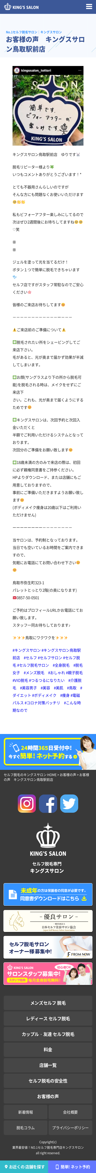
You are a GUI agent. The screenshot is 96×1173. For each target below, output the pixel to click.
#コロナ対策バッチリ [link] (42, 702)
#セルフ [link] (30, 657)
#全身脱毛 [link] (61, 665)
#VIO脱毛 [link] (20, 680)
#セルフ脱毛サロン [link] (33, 665)
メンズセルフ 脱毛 (48, 1003)
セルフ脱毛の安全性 (48, 1081)
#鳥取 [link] (71, 687)
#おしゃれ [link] (56, 672)
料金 (48, 1049)
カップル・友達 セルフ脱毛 (48, 1034)
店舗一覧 (47, 1065)
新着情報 (25, 1112)
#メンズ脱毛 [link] (34, 672)
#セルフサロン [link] (50, 657)
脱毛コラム (25, 1127)
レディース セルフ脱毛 (48, 1018)
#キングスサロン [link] (27, 650)
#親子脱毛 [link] (74, 672)
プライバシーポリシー (70, 1127)
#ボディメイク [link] (44, 695)
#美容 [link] (45, 687)
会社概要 (70, 1112)
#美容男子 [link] (28, 687)
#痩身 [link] (65, 695)
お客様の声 (48, 1096)
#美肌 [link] (58, 687)
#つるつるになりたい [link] (47, 680)
